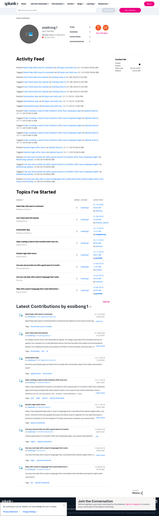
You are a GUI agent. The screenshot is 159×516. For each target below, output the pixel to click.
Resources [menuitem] (102, 4)
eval (32, 398)
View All (106, 302)
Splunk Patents (75, 509)
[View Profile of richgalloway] (100, 234)
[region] (33, 509)
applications (36, 373)
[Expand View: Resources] (108, 3)
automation (47, 373)
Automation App (30, 96)
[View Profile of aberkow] (99, 246)
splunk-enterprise (57, 398)
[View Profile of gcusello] (98, 258)
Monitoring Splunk (24, 159)
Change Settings (29, 512)
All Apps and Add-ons (67, 67)
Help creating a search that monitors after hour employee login (52, 110)
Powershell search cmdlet (41, 326)
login (38, 398)
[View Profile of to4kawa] (99, 281)
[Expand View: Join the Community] (48, 3)
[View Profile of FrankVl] (98, 270)
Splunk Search (91, 110)
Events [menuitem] (70, 4)
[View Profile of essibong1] (85, 207)
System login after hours (34, 147)
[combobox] (65, 10)
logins (33, 441)
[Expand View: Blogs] (83, 3)
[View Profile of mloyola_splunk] (101, 222)
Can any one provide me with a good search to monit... (38, 265)
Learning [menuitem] (90, 4)
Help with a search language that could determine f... (38, 289)
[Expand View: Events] (74, 3)
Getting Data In (58, 77)
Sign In (149, 4)
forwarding (35, 351)
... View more (100, 321)
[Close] (64, 505)
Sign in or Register (133, 504)
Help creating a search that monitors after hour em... (37, 241)
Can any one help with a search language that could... (38, 277)
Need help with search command (38, 67)
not (43, 351)
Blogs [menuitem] (79, 4)
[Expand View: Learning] (95, 3)
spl (32, 482)
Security (29, 181)
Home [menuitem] (23, 4)
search (45, 398)
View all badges (102, 33)
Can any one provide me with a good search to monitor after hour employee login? (60, 157)
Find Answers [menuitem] (57, 4)
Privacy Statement (10, 512)
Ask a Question (130, 10)
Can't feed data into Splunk (35, 77)
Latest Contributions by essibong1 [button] (52, 306)
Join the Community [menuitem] (39, 4)
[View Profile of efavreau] (99, 211)
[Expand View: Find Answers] (64, 3)
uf (47, 351)
